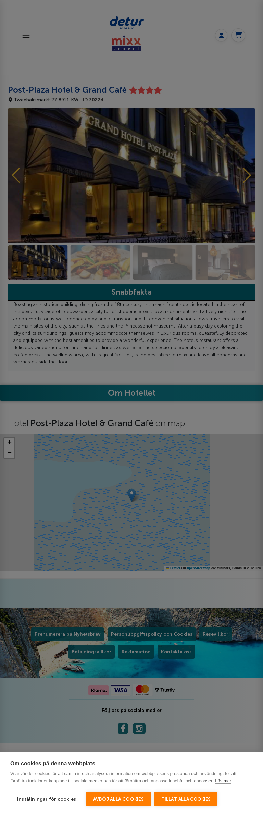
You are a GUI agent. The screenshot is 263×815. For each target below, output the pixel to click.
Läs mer (223, 780)
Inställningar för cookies (46, 799)
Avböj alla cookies (118, 799)
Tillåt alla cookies (186, 799)
